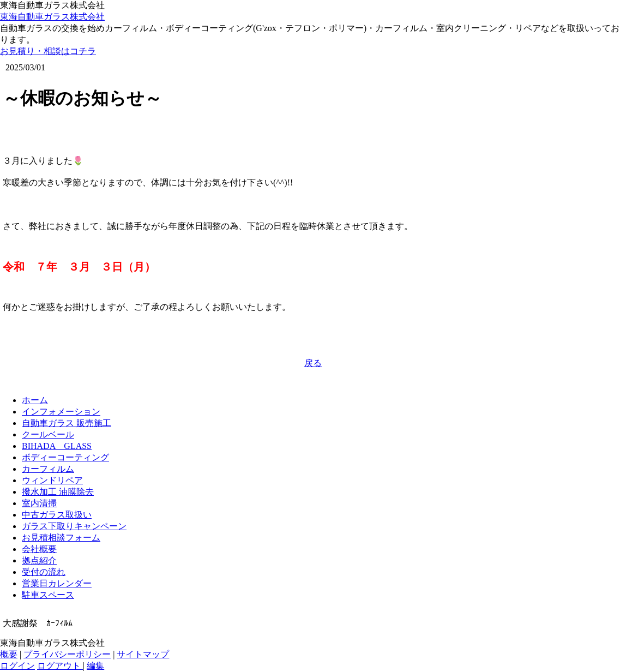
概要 (8, 654)
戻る (313, 363)
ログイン (17, 665)
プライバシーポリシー (67, 654)
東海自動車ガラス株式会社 (52, 16)
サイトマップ (143, 654)
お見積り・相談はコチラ (48, 51)
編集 (95, 665)
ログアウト (60, 665)
